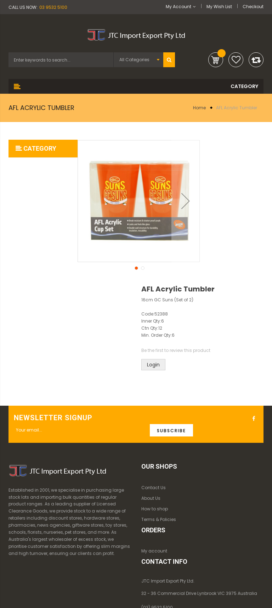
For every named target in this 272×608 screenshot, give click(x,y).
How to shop (154, 509)
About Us (150, 498)
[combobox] (60, 59)
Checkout (253, 7)
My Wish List (219, 7)
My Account (178, 7)
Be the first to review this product (175, 350)
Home (199, 108)
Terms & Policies (158, 519)
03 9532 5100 (53, 7)
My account (154, 551)
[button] (135, 267)
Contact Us (153, 488)
